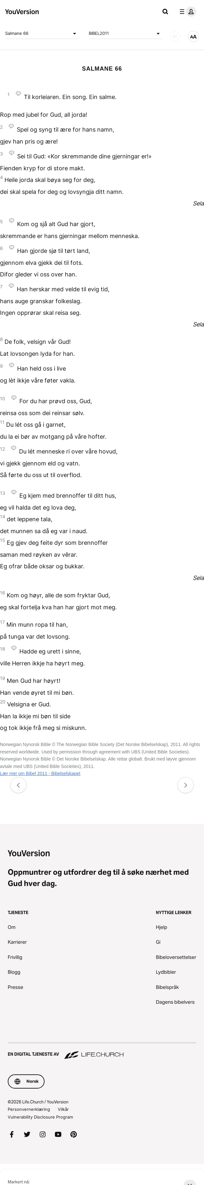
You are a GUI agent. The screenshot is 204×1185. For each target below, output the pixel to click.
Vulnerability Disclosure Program (40, 1117)
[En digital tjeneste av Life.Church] (102, 1051)
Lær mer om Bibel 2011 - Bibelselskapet (40, 773)
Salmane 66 (41, 33)
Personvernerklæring (29, 1109)
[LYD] (175, 36)
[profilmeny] (186, 11)
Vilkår (63, 1109)
